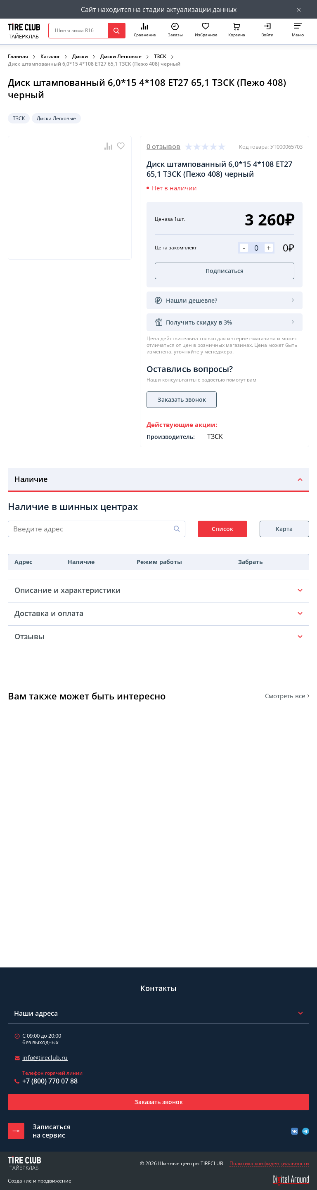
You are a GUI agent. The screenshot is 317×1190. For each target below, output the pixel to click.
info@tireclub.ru (45, 1058)
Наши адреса (36, 1013)
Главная (18, 56)
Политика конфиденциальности (269, 1163)
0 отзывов (163, 146)
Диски (80, 56)
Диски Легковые (121, 56)
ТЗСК (160, 56)
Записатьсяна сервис (52, 1131)
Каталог (50, 56)
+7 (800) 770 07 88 (50, 1081)
